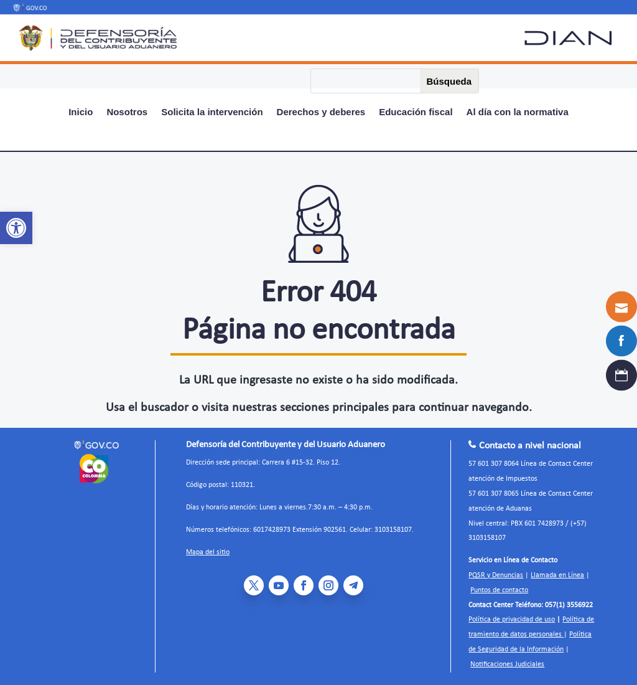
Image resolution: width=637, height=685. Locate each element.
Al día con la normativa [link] (518, 112)
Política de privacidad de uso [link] (511, 619)
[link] (16, 228)
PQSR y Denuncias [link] (495, 575)
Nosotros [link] (126, 112)
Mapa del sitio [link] (208, 552)
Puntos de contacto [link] (499, 590)
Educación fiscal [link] (415, 112)
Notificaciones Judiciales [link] (507, 664)
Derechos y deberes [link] (321, 112)
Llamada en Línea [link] (557, 575)
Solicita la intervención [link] (212, 112)
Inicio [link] (80, 112)
